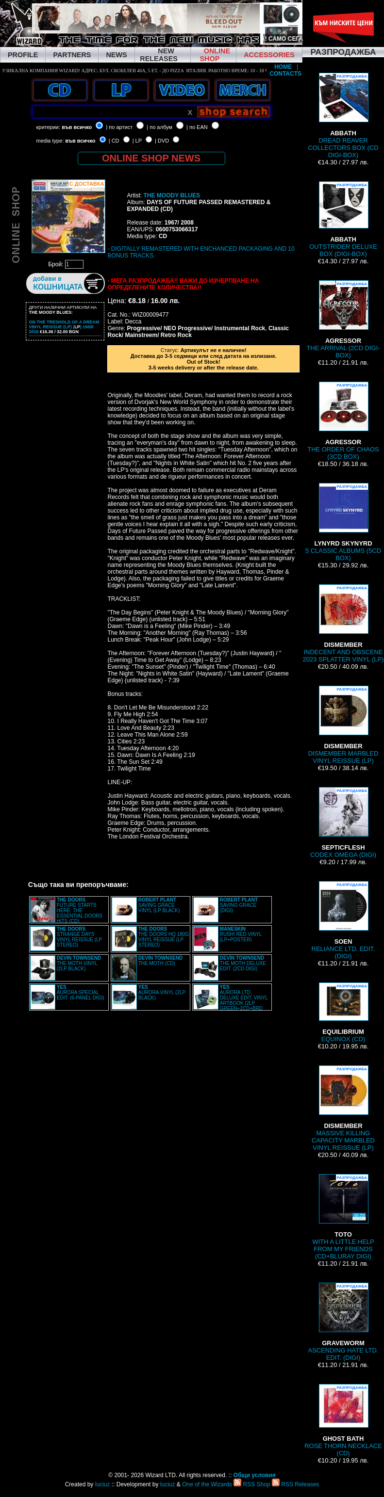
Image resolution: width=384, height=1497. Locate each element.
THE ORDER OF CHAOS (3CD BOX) (343, 421)
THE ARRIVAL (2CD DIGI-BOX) (343, 319)
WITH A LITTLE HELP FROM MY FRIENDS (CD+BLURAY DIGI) (343, 1217)
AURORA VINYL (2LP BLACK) (161, 992)
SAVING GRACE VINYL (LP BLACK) (159, 905)
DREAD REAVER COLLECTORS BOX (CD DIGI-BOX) (343, 116)
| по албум (159, 127)
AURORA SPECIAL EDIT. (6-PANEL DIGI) (80, 992)
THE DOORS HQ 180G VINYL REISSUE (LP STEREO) (163, 937)
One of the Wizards (207, 1484)
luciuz (102, 1484)
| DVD (162, 141)
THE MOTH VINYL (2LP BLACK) (79, 963)
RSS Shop (252, 1484)
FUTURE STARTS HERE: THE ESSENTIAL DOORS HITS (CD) (79, 910)
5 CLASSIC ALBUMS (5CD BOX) (343, 522)
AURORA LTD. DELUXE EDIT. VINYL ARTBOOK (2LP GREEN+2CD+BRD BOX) (230, 1000)
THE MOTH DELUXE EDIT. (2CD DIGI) (243, 963)
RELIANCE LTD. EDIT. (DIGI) (343, 920)
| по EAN (197, 127)
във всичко (77, 127)
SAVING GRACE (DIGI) (239, 905)
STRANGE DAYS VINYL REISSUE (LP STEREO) (79, 937)
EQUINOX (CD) (343, 1012)
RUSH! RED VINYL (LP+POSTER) (241, 934)
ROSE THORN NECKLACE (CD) (343, 1420)
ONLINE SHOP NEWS (151, 158)
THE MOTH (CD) (160, 960)
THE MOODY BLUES (171, 195)
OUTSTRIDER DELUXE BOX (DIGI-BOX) (343, 219)
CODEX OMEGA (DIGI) (343, 822)
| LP (137, 141)
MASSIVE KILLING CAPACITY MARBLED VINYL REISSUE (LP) (343, 1108)
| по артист (119, 127)
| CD (114, 141)
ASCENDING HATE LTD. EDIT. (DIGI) (343, 1322)
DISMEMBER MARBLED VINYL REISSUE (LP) (343, 725)
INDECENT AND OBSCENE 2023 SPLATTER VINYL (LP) (343, 623)
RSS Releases (295, 1484)
